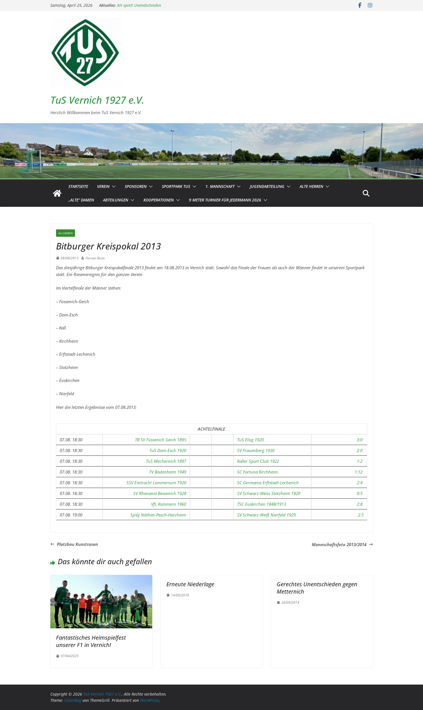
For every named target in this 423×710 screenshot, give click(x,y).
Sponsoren (136, 186)
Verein (103, 186)
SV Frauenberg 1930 (255, 450)
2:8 (359, 504)
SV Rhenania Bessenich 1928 (159, 493)
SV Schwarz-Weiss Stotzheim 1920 (268, 493)
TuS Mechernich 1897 (166, 461)
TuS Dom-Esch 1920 (167, 450)
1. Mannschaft (220, 186)
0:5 (359, 493)
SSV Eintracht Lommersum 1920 (156, 482)
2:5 (361, 515)
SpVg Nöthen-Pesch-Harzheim (158, 515)
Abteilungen (115, 200)
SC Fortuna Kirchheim (257, 472)
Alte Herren (311, 186)
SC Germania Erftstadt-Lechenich (268, 482)
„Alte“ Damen (81, 200)
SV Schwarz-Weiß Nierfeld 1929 (266, 515)
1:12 (358, 472)
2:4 (359, 482)
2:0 (359, 450)
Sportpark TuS (176, 186)
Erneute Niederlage (190, 584)
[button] (112, 186)
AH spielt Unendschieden (139, 5)
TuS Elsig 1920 (250, 439)
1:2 (359, 461)
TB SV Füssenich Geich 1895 (160, 439)
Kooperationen (158, 200)
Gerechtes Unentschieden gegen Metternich (317, 587)
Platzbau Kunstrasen (74, 544)
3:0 (359, 439)
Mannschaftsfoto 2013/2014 (342, 544)
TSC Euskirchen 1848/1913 (261, 504)
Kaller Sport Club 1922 (258, 461)
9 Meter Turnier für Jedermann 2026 (225, 200)
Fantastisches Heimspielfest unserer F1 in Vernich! (91, 641)
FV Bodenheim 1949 (167, 472)
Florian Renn (95, 258)
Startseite (78, 186)
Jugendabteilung (267, 186)
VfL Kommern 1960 (168, 504)
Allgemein (65, 233)
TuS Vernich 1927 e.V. (97, 100)
